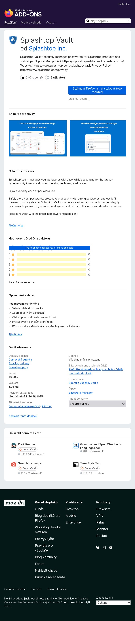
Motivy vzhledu (31, 22)
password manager (81, 392)
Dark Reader (26, 444)
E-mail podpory (18, 367)
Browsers (103, 509)
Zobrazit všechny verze (83, 382)
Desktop (72, 509)
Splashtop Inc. (48, 48)
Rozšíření (10, 22)
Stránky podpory (19, 363)
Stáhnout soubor (78, 98)
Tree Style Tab (90, 463)
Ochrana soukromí (15, 589)
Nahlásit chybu (46, 570)
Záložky (47, 406)
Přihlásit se (124, 4)
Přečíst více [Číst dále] (16, 225)
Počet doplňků (46, 502)
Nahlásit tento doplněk (23, 415)
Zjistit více (15, 334)
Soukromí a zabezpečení (24, 406)
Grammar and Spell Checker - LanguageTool (100, 446)
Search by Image (29, 463)
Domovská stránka (20, 359)
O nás (39, 509)
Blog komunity (46, 557)
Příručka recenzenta (50, 577)
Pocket (101, 536)
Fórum (39, 564)
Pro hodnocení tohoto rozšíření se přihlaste (49, 247)
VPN (99, 516)
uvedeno (18, 598)
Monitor (102, 529)
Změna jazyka (104, 597)
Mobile (71, 516)
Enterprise (73, 522)
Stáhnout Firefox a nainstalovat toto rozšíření (97, 90)
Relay (100, 522)
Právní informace (57, 589)
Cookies (36, 589)
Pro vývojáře (44, 539)
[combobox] (108, 20)
